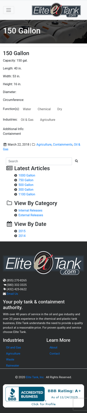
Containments (63, 144)
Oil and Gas (13, 347)
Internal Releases (30, 210)
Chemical (44, 109)
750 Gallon (26, 180)
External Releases (31, 215)
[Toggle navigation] (8, 10)
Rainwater (12, 365)
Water (27, 109)
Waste (10, 359)
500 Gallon (26, 185)
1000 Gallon (27, 175)
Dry (59, 109)
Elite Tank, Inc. (35, 377)
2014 (22, 236)
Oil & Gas (27, 120)
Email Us (12, 294)
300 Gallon (26, 189)
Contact (55, 353)
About (53, 347)
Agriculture (47, 120)
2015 (22, 231)
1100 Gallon (27, 194)
